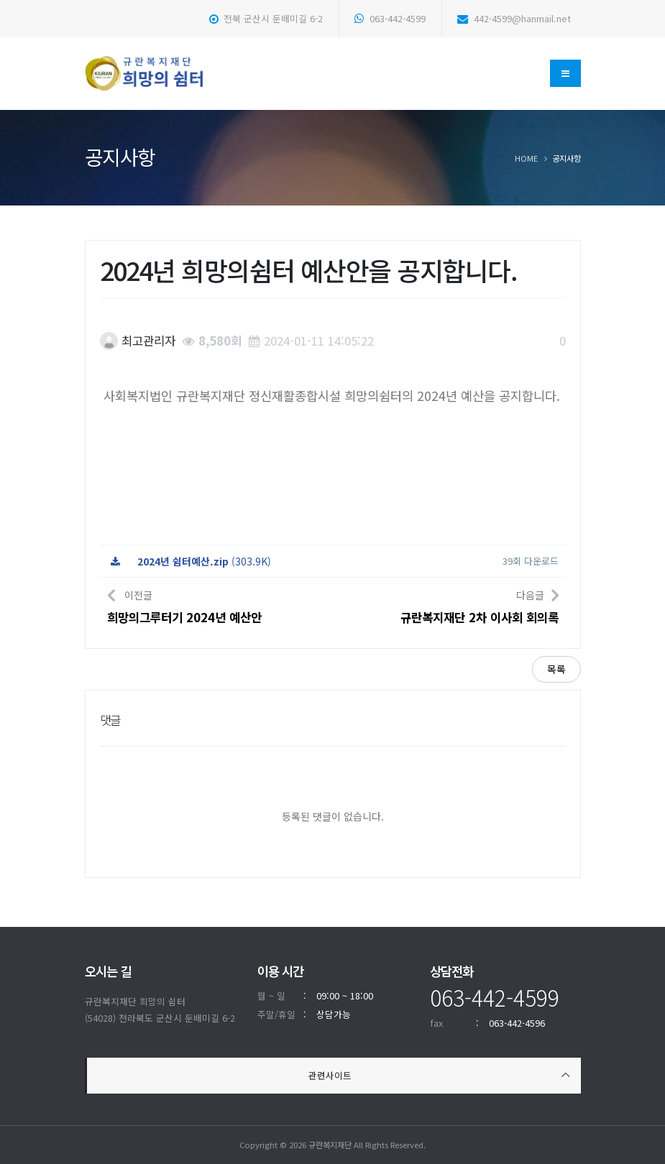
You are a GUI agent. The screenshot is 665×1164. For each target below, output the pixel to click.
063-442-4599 (390, 18)
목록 (556, 669)
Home (526, 158)
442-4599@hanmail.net (514, 18)
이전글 (184, 605)
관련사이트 (330, 1075)
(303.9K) (191, 561)
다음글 (479, 605)
